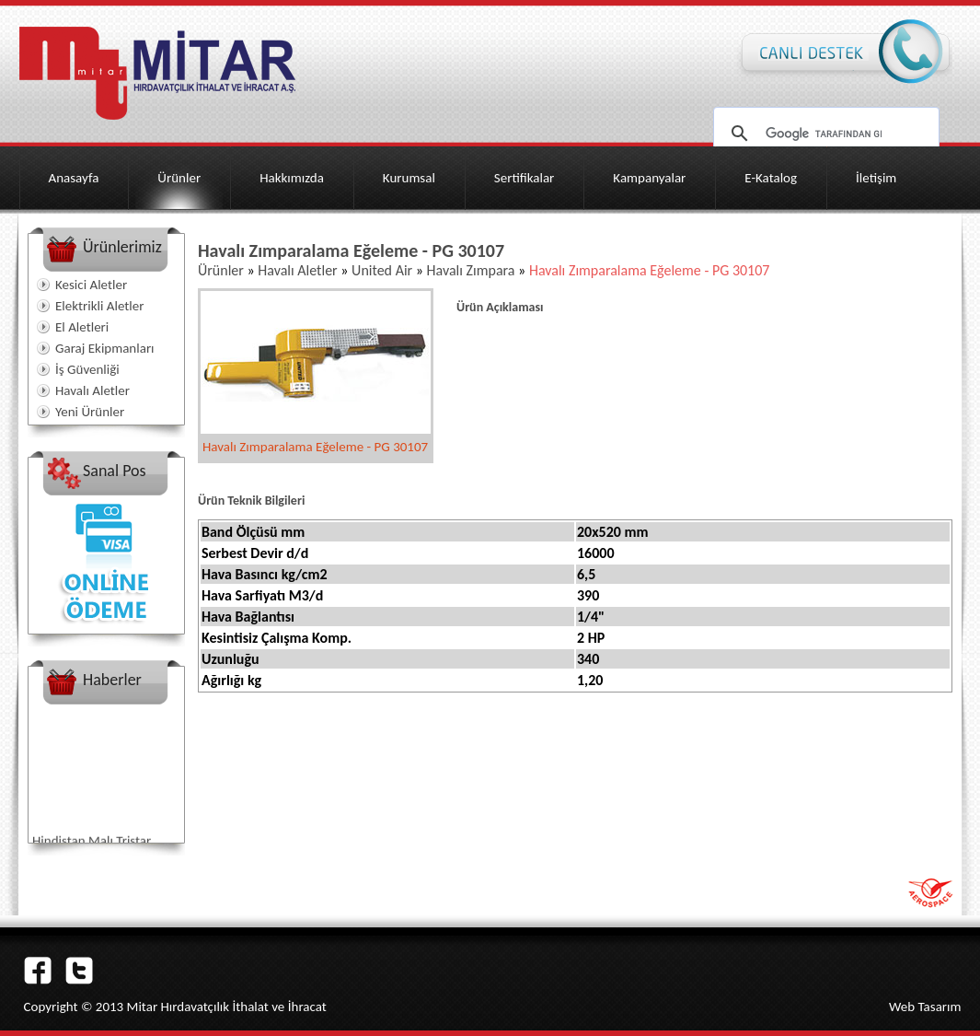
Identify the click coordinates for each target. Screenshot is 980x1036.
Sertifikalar (524, 177)
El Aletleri (82, 327)
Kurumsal (409, 177)
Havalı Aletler (92, 390)
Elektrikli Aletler (99, 305)
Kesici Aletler (91, 284)
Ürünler (179, 177)
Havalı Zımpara (469, 270)
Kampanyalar (649, 177)
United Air (382, 270)
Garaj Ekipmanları (105, 348)
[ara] (824, 133)
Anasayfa (74, 177)
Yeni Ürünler (89, 411)
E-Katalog (770, 177)
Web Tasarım (925, 1006)
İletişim (876, 177)
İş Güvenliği (87, 369)
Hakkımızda (291, 177)
